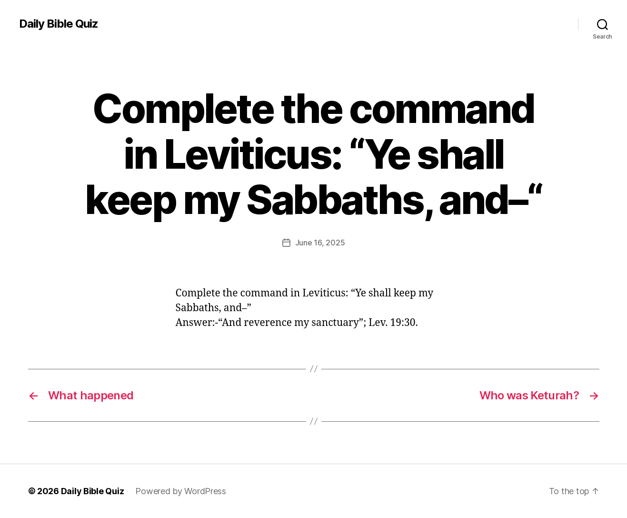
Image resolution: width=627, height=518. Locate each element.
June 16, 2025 (320, 242)
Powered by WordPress (180, 491)
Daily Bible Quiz (58, 24)
